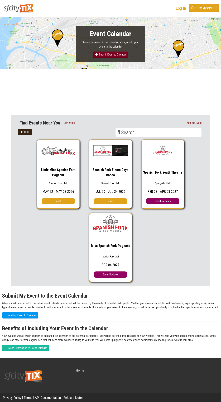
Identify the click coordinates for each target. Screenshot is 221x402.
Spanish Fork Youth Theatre (162, 172)
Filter (25, 131)
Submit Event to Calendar (110, 54)
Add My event (194, 122)
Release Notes (73, 398)
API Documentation (48, 398)
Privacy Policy (12, 398)
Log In (181, 8)
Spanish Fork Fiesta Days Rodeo (110, 172)
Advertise (69, 122)
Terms (28, 398)
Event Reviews (163, 201)
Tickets (58, 201)
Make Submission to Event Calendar (25, 348)
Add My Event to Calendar (20, 315)
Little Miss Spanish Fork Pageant (58, 172)
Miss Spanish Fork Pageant (110, 246)
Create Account (204, 8)
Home (80, 370)
